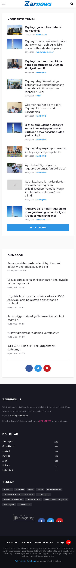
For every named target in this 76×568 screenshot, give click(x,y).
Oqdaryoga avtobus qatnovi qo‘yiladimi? (43, 29)
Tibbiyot (8, 489)
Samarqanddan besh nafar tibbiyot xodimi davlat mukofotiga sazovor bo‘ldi (33, 265)
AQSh (30, 489)
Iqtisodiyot (30, 470)
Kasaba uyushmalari (13, 499)
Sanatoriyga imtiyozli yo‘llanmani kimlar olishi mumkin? (35, 318)
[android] (23, 517)
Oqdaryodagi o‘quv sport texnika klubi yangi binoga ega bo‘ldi (46, 150)
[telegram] (38, 368)
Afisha (30, 461)
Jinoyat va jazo (43, 219)
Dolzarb (30, 465)
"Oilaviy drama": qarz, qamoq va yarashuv (33, 332)
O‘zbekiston (30, 446)
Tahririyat (11, 542)
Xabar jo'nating (44, 542)
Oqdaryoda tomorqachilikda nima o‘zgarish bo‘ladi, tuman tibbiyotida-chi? (44, 65)
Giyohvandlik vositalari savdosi (18, 494)
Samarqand (41, 34)
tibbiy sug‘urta (33, 499)
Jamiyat (30, 451)
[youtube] (47, 368)
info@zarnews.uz (20, 415)
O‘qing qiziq (43, 494)
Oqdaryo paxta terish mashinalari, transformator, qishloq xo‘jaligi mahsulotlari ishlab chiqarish (46, 45)
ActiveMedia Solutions (25, 561)
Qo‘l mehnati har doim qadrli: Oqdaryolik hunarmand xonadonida (43, 108)
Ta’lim (38, 96)
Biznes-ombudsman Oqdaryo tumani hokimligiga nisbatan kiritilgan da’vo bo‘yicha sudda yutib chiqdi (44, 130)
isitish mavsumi (54, 489)
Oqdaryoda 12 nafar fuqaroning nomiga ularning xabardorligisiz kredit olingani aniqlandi (45, 212)
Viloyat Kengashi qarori (56, 499)
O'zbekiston (24, 504)
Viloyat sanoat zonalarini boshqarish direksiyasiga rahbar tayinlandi (37, 281)
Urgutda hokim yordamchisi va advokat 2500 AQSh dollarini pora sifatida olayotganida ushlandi (35, 300)
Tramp (40, 489)
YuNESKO (20, 489)
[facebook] (29, 368)
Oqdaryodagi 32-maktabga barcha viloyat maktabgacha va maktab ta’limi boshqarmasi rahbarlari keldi (44, 86)
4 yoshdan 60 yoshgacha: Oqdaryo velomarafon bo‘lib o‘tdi (45, 167)
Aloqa (60, 542)
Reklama (26, 542)
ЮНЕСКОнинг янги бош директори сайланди (31, 347)
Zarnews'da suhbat (45, 52)
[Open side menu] (3, 4)
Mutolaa (30, 456)
